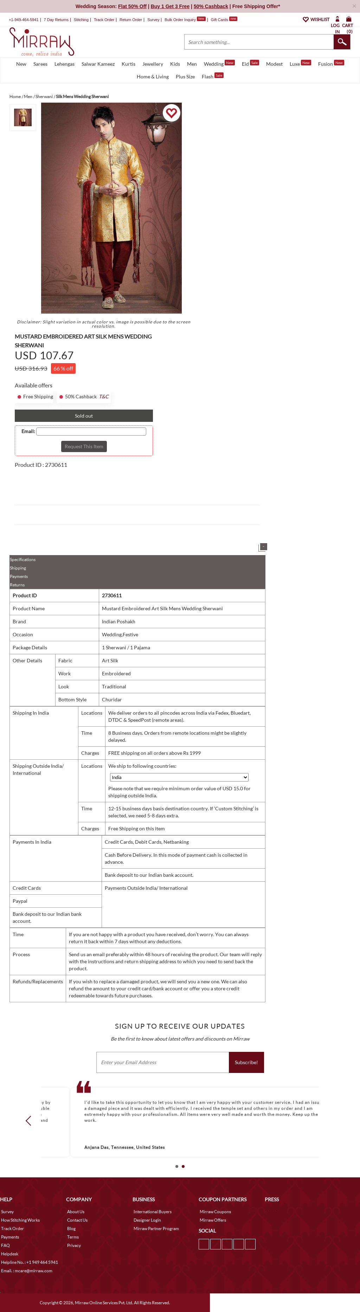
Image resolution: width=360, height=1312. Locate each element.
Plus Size (185, 76)
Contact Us (77, 1220)
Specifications (23, 559)
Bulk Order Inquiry (180, 20)
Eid (250, 63)
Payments (19, 576)
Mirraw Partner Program (156, 1228)
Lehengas (64, 64)
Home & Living (153, 76)
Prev (31, 1121)
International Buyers (153, 1211)
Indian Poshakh (118, 621)
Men (192, 64)
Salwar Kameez (98, 64)
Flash (213, 75)
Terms (73, 1237)
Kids (175, 64)
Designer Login (147, 1220)
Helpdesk (9, 1253)
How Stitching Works (20, 1220)
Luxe (300, 63)
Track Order (104, 20)
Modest (274, 64)
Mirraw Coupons (215, 1211)
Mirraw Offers (213, 1220)
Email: (28, 431)
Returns (17, 584)
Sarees (40, 64)
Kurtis (128, 64)
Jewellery (152, 64)
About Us (75, 1211)
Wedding (219, 63)
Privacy (74, 1245)
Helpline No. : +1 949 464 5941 (29, 1262)
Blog (71, 1228)
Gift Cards (224, 20)
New (21, 64)
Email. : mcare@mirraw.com (26, 1270)
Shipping (18, 568)
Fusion (331, 63)
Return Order (131, 20)
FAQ (5, 1245)
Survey (153, 20)
